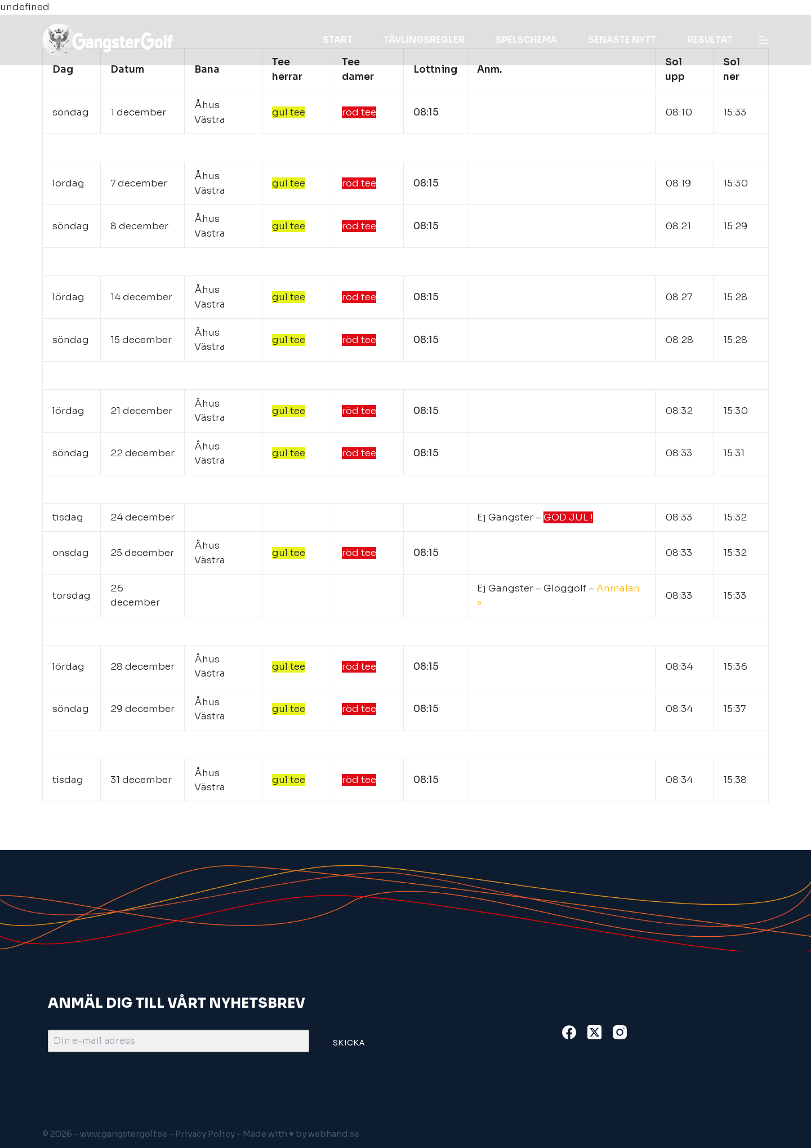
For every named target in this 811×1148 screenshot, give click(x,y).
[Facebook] (569, 1032)
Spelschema (526, 39)
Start (338, 39)
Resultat (709, 39)
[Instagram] (620, 1032)
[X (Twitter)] (594, 1032)
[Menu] (764, 40)
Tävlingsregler (424, 39)
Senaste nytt (622, 39)
